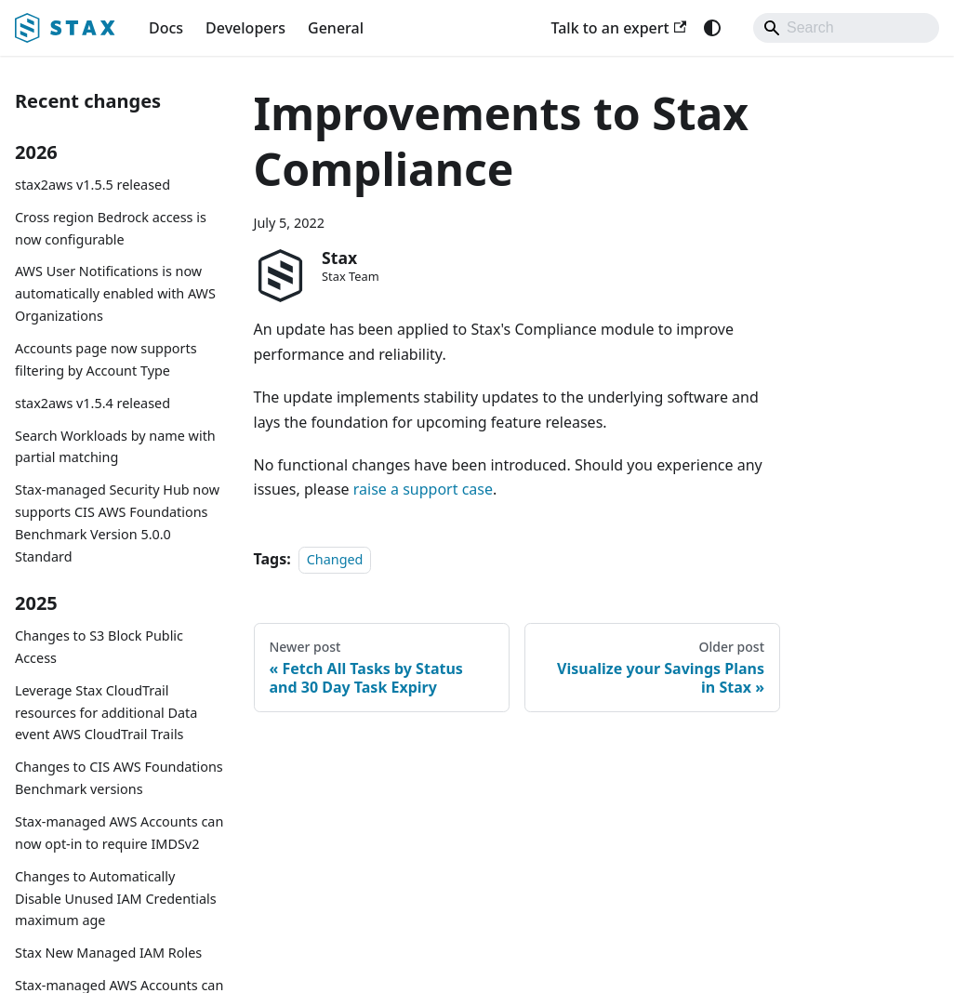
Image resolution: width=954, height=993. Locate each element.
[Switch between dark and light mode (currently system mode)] (712, 28)
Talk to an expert (618, 28)
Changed (335, 559)
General (336, 28)
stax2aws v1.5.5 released (92, 184)
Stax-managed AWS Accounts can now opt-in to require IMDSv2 (119, 833)
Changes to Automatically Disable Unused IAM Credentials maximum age (116, 898)
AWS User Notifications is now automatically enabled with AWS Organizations (115, 293)
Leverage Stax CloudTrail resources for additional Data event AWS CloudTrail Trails (106, 713)
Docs (166, 28)
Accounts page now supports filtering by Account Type (106, 359)
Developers (245, 28)
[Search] (846, 28)
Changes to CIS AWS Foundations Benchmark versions (119, 778)
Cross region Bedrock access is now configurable (110, 228)
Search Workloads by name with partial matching (115, 447)
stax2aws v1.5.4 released (92, 403)
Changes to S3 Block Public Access (99, 647)
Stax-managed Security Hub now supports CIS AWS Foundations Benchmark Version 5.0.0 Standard (117, 522)
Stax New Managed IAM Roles (108, 952)
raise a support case (423, 489)
